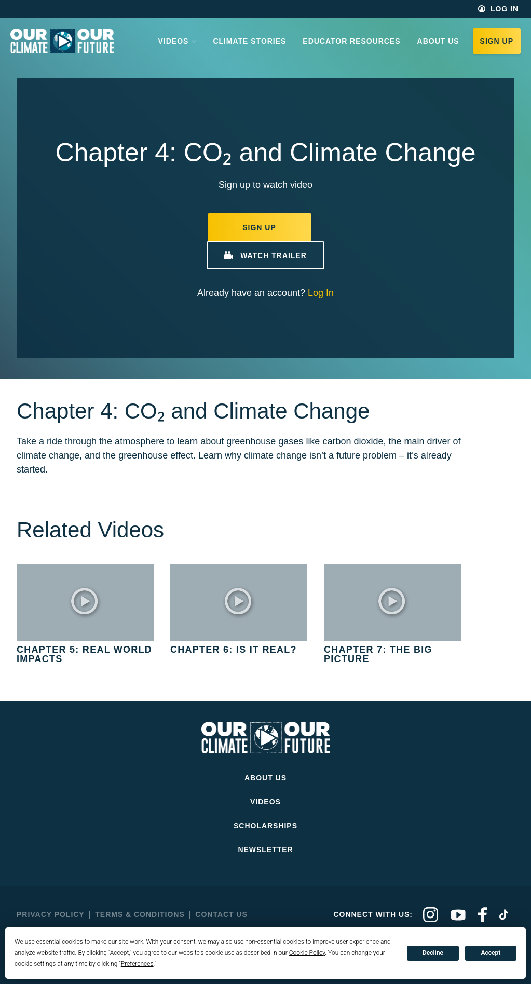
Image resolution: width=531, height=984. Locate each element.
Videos (265, 802)
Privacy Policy (51, 914)
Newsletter (265, 849)
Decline (433, 952)
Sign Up (496, 41)
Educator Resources (351, 41)
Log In (505, 8)
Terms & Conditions (139, 914)
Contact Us (221, 914)
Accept (490, 952)
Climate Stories (249, 41)
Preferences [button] (137, 963)
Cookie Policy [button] (307, 952)
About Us (438, 41)
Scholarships (265, 825)
